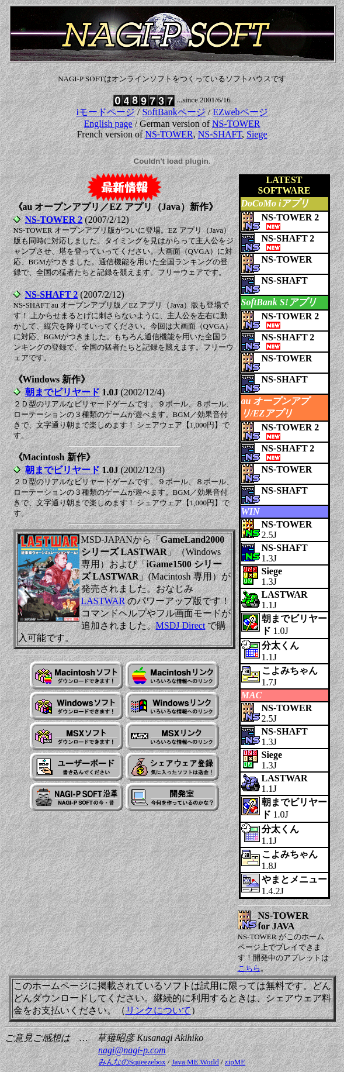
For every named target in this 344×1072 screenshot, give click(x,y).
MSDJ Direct (181, 625)
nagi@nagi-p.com (132, 1050)
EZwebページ (240, 112)
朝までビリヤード (62, 392)
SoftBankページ (173, 112)
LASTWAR (103, 601)
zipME (235, 1061)
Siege (256, 134)
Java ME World (195, 1061)
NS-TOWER (236, 124)
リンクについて (158, 1010)
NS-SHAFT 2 (51, 294)
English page (108, 124)
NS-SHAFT (220, 134)
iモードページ (105, 112)
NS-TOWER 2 (54, 220)
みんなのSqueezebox (132, 1061)
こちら (249, 968)
